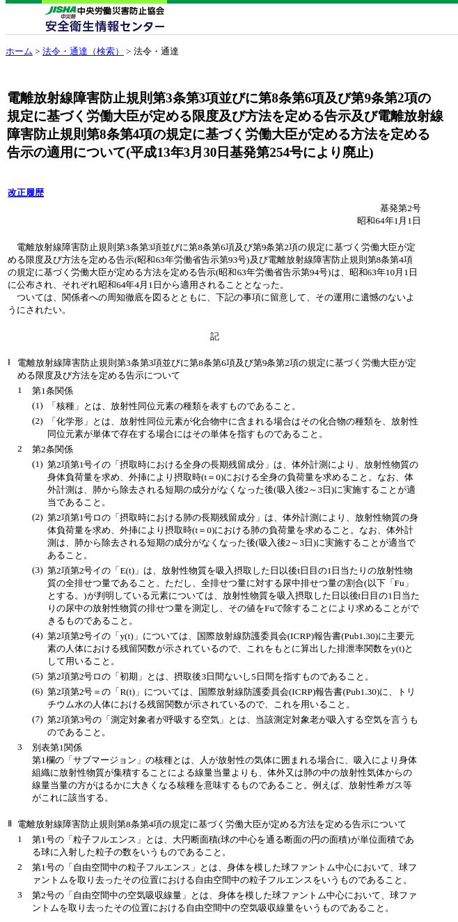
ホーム (19, 51)
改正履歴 (26, 192)
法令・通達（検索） (83, 51)
